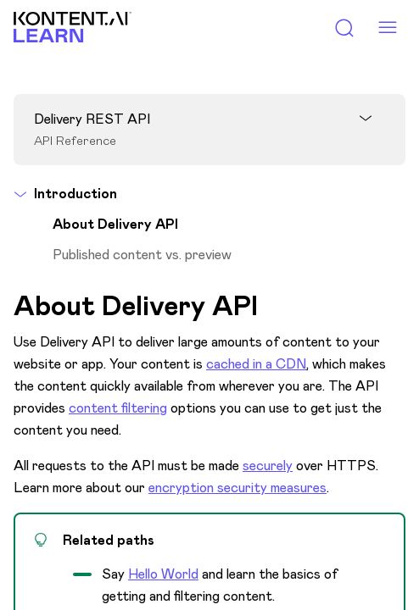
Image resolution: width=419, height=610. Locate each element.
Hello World (163, 574)
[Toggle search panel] (345, 27)
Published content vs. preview (142, 255)
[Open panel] (209, 119)
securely (268, 465)
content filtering (118, 408)
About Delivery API (115, 224)
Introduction (65, 193)
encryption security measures (237, 487)
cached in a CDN (256, 364)
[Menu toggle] (387, 27)
